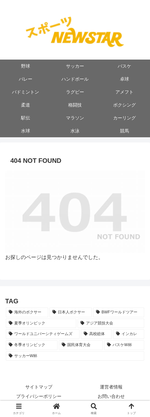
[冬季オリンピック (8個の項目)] (32, 345)
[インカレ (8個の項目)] (128, 334)
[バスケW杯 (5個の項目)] (124, 345)
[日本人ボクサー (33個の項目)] (70, 312)
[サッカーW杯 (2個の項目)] (75, 356)
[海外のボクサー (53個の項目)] (27, 312)
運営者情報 (111, 386)
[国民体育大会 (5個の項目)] (81, 345)
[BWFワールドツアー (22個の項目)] (118, 312)
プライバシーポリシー (38, 396)
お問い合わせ (111, 396)
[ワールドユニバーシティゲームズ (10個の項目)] (43, 334)
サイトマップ (38, 386)
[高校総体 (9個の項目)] (96, 334)
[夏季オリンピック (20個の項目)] (41, 323)
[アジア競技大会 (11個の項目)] (111, 323)
